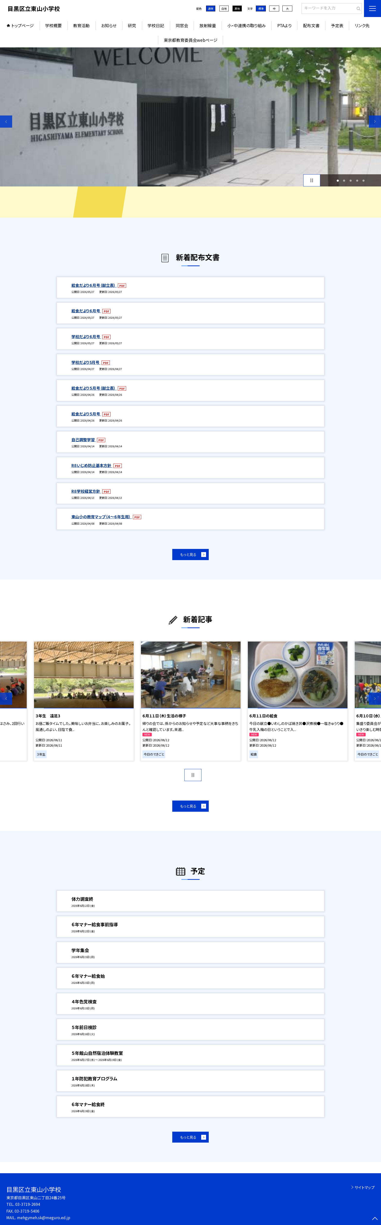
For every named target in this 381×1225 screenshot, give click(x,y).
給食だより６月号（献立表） (94, 285)
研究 (132, 25)
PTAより (284, 25)
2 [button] (344, 180)
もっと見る (188, 554)
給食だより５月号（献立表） (94, 388)
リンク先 (362, 25)
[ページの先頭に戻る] (375, 1219)
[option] (190, 116)
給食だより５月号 (86, 414)
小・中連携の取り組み (246, 25)
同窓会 (182, 25)
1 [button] (338, 180)
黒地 (237, 8)
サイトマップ (365, 1187)
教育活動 (81, 25)
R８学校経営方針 (86, 491)
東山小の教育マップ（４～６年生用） (101, 517)
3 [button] (351, 180)
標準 (261, 8)
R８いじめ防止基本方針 (91, 465)
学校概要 (53, 25)
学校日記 (155, 25)
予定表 (337, 25)
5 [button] (364, 180)
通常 (210, 8)
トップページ (22, 25)
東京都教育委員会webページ (190, 40)
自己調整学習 (83, 439)
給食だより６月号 (86, 311)
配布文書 (311, 25)
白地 (224, 8)
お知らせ (108, 25)
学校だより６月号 (86, 336)
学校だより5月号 (85, 362)
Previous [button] (6, 121)
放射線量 (207, 25)
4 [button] (357, 180)
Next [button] (375, 121)
